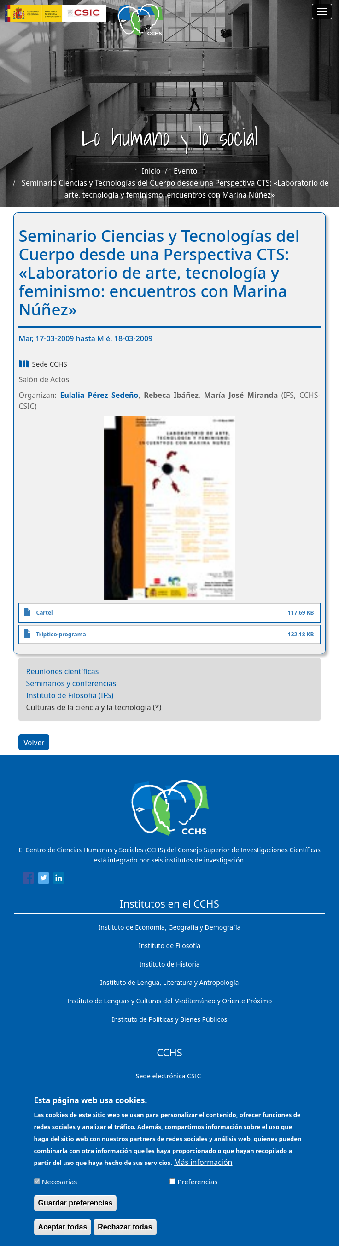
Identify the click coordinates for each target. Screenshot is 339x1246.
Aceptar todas (63, 1233)
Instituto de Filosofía (169, 945)
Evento (185, 171)
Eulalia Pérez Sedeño (99, 395)
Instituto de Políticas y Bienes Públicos (170, 1019)
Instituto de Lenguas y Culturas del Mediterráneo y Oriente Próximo (169, 1000)
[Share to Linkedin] (58, 879)
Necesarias (59, 1188)
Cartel (44, 613)
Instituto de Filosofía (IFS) (69, 695)
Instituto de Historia (169, 964)
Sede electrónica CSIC (168, 1075)
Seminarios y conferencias (71, 683)
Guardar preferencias (75, 1209)
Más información (203, 1169)
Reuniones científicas (62, 671)
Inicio (151, 171)
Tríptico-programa (61, 634)
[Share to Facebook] (28, 879)
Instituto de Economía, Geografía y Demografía (170, 927)
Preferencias (197, 1188)
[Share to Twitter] (43, 879)
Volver (33, 742)
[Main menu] (322, 11)
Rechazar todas (125, 1233)
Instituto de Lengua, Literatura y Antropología (169, 982)
